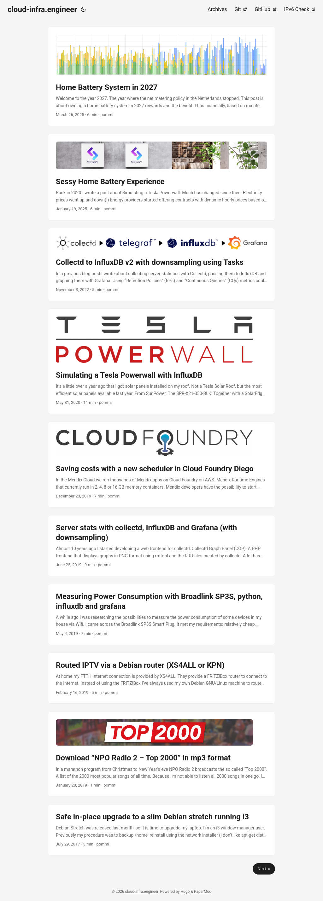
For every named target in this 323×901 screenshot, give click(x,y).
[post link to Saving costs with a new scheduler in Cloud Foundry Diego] (161, 464)
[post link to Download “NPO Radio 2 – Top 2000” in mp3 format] (161, 754)
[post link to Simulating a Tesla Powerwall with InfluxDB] (161, 361)
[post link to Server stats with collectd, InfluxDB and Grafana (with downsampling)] (161, 545)
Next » (264, 868)
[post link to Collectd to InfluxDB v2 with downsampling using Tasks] (161, 264)
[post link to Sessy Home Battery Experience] (161, 177)
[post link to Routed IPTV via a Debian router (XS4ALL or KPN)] (161, 678)
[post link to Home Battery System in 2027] (161, 76)
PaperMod (202, 891)
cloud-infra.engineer (42, 9)
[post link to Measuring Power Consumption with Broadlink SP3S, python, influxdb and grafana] (161, 614)
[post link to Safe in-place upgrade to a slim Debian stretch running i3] (161, 830)
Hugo (185, 891)
